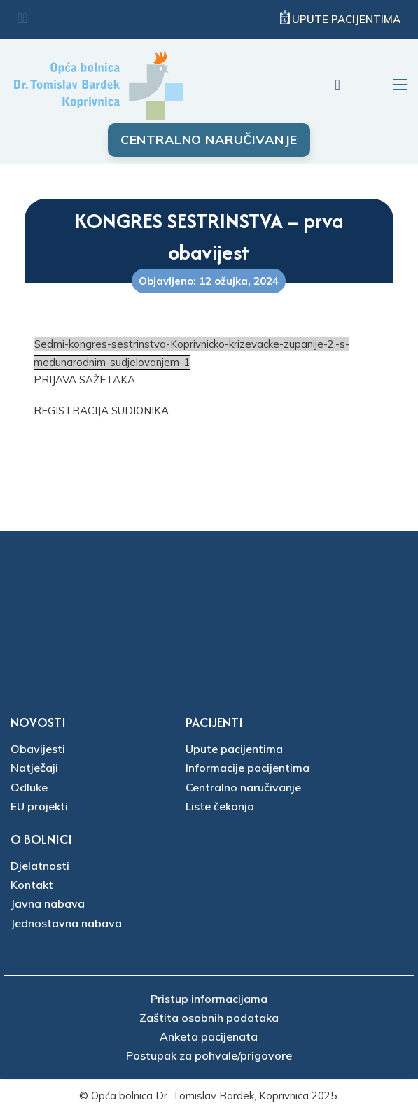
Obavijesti (38, 749)
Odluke (29, 787)
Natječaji (34, 768)
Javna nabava (48, 903)
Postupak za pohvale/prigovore (209, 1055)
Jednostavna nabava (66, 923)
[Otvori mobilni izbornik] (400, 84)
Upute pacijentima (346, 19)
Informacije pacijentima (247, 768)
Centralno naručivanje (209, 140)
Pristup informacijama (209, 999)
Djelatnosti (40, 866)
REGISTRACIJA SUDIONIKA (101, 410)
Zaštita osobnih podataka (209, 1018)
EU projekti (39, 806)
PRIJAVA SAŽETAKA (84, 379)
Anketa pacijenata (209, 1036)
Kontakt (32, 885)
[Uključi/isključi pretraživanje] (337, 85)
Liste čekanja (220, 806)
